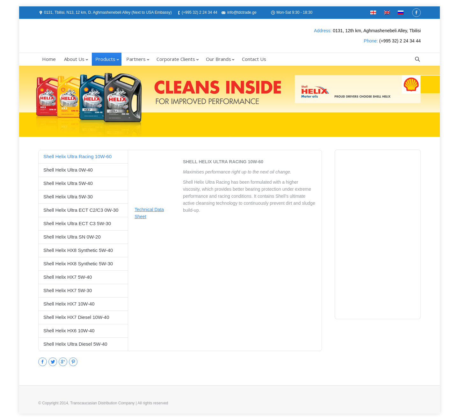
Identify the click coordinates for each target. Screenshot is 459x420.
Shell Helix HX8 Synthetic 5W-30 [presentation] (78, 263)
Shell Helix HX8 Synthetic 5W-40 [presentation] (78, 250)
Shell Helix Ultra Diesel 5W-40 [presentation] (75, 344)
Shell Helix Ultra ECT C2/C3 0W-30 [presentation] (80, 210)
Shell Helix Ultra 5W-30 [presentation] (68, 196)
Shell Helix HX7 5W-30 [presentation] (67, 290)
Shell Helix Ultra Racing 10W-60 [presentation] (77, 156)
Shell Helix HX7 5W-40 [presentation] (67, 277)
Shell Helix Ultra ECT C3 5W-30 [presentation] (77, 223)
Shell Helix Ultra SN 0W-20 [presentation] (72, 236)
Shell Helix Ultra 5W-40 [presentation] (68, 183)
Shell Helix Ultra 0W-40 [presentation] (68, 170)
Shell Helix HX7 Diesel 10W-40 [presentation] (76, 317)
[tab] (83, 156)
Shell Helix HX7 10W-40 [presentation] (69, 303)
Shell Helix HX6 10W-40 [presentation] (69, 330)
